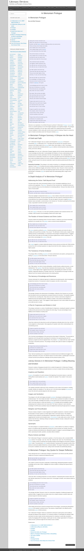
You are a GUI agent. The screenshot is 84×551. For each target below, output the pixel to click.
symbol (52, 402)
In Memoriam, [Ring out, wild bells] (39, 526)
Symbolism (12, 155)
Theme (11, 160)
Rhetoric (12, 146)
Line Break (20, 114)
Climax (11, 78)
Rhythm (11, 147)
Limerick (12, 114)
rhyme (29, 439)
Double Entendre (13, 89)
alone (39, 44)
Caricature (12, 74)
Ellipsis (19, 89)
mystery (44, 237)
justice (68, 158)
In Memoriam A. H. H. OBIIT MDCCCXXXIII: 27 (41, 525)
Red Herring (12, 144)
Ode (11, 125)
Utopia (19, 165)
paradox (45, 230)
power (36, 510)
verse (57, 131)
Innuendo (20, 109)
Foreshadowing (13, 100)
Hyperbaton (20, 105)
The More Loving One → (70, 544)
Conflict (19, 79)
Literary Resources (70, 7)
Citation (10, 9)
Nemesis (12, 124)
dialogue (70, 199)
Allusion (11, 57)
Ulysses (32, 537)
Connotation (12, 81)
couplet (32, 244)
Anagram (20, 59)
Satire (11, 149)
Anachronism (13, 59)
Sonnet (19, 151)
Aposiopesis (20, 67)
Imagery (11, 108)
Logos (11, 116)
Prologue (65, 125)
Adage (19, 54)
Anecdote (20, 62)
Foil (18, 98)
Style (11, 152)
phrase (44, 185)
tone (38, 166)
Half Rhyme (12, 103)
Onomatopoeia (21, 125)
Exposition (20, 95)
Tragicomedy (13, 163)
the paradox (68, 389)
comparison (35, 255)
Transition (12, 165)
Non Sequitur (21, 124)
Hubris (11, 105)
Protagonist (12, 143)
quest (42, 171)
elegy (35, 143)
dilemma (50, 195)
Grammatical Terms (25, 7)
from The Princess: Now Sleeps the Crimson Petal (43, 540)
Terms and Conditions (47, 550)
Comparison (12, 79)
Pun (19, 143)
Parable (11, 128)
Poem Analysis (33, 7)
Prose (19, 141)
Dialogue (20, 84)
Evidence (12, 95)
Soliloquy (12, 151)
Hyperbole (12, 106)
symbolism (53, 397)
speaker (46, 221)
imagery (34, 211)
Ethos (19, 92)
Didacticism (20, 86)
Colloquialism (21, 78)
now (58, 339)
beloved (46, 145)
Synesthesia (12, 157)
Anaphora (30, 375)
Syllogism (20, 154)
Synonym (20, 157)
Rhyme (19, 146)
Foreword (20, 100)
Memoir (11, 117)
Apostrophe (12, 68)
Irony (19, 111)
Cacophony (12, 73)
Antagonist (12, 63)
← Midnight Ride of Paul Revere (34, 544)
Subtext (19, 152)
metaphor (30, 269)
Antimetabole (13, 65)
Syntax (11, 159)
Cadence (20, 73)
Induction (20, 108)
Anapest (20, 60)
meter (44, 443)
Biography (20, 71)
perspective (45, 253)
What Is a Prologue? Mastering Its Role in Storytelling (43, 533)
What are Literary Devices (61, 7)
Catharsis (20, 74)
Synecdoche (20, 155)
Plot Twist (20, 136)
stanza (32, 230)
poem (70, 125)
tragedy (50, 147)
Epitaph (19, 90)
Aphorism (12, 67)
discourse (30, 508)
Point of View (13, 139)
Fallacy (19, 97)
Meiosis (19, 116)
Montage (20, 119)
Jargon (11, 113)
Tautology (20, 159)
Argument (20, 70)
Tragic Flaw (20, 163)
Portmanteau (21, 139)
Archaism (20, 68)
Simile (19, 149)
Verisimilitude (13, 166)
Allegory (11, 55)
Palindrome (20, 127)
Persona (12, 135)
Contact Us (33, 550)
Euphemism (20, 93)
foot (45, 49)
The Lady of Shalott (35, 535)
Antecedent (20, 63)
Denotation (12, 82)
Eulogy (11, 93)
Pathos (11, 133)
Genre (11, 101)
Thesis (19, 160)
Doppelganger (21, 87)
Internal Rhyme (13, 111)
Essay (11, 92)
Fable (11, 97)
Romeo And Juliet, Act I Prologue (39, 532)
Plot (11, 136)
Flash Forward (13, 98)
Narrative (20, 122)
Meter (11, 119)
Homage (20, 103)
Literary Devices (18, 1)
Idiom (19, 106)
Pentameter (20, 133)
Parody (11, 132)
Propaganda (12, 141)
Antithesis (20, 65)
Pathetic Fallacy (21, 132)
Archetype (12, 70)
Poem (11, 138)
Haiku (19, 101)
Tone (11, 162)
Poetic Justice (21, 138)
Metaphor (20, 117)
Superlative (12, 154)
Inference (12, 109)
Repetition (20, 144)
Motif (19, 120)
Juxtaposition (21, 113)
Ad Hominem (13, 54)
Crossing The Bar (35, 538)
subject (30, 443)
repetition (39, 268)
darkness (36, 82)
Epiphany (12, 90)
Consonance (21, 81)
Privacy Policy (39, 550)
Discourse (12, 87)
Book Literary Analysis (42, 7)
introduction (60, 141)
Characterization (13, 76)
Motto (11, 122)
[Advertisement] (51, 31)
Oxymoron (12, 127)
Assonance (12, 71)
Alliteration (20, 55)
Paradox (20, 128)
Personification (54, 417)
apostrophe (51, 426)
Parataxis (20, 130)
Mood (11, 120)
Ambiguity (20, 57)
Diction (11, 86)
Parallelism (12, 130)
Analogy (11, 60)
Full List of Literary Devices (14, 7)
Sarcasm (20, 147)
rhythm (46, 376)
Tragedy (19, 162)
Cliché (19, 76)
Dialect (11, 84)
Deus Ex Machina (22, 82)
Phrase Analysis (51, 7)
